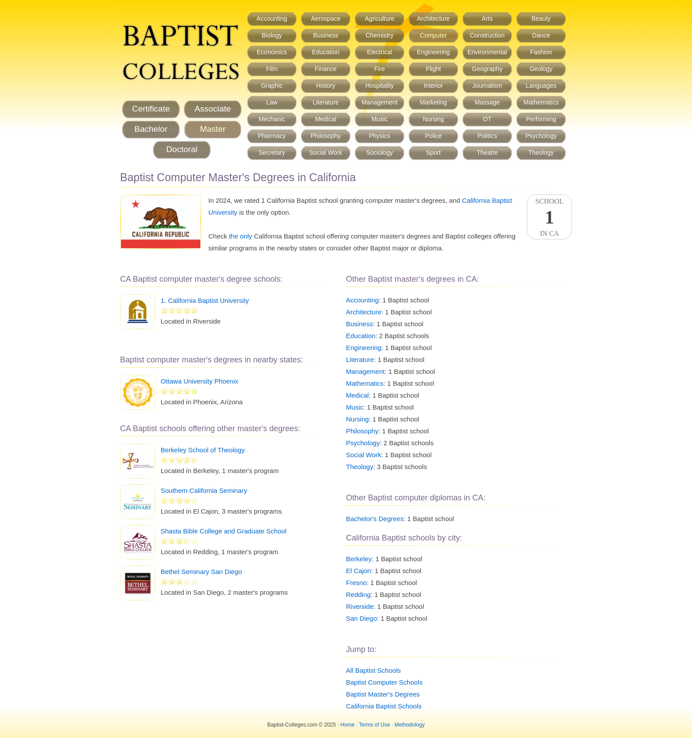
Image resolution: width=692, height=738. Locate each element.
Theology (541, 152)
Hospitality (379, 85)
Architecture (433, 18)
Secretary (272, 152)
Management (379, 102)
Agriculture (380, 18)
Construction (487, 35)
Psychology (541, 135)
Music (380, 119)
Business (325, 35)
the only (240, 236)
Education (325, 52)
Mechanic (272, 119)
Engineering (433, 52)
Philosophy (326, 135)
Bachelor (151, 129)
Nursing (433, 119)
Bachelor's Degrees (374, 518)
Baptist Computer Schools (384, 682)
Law (272, 102)
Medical (325, 119)
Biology (272, 35)
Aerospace (326, 18)
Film (272, 68)
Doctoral (182, 149)
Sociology (379, 152)
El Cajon (358, 570)
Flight (433, 68)
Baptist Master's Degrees (383, 694)
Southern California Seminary (204, 490)
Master (213, 129)
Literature (325, 102)
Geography (487, 68)
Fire (379, 68)
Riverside (360, 606)
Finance (326, 68)
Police (433, 135)
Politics (487, 135)
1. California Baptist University (205, 300)
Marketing (433, 102)
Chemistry (379, 35)
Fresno (356, 582)
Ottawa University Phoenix (199, 381)
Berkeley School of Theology (203, 450)
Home (347, 725)
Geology (541, 68)
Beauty (541, 18)
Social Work (325, 152)
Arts (487, 18)
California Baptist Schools (383, 706)
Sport (433, 152)
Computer (433, 35)
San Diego (361, 618)
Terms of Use (374, 725)
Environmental (487, 52)
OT (487, 119)
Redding (358, 594)
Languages (541, 85)
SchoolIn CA (549, 217)
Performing (541, 119)
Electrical (379, 52)
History (325, 85)
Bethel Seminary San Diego (201, 571)
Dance (541, 35)
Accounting (271, 18)
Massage (487, 102)
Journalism (487, 85)
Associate (213, 108)
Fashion (541, 52)
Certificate (151, 108)
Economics (272, 52)
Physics (379, 135)
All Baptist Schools (373, 670)
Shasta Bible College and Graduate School (223, 531)
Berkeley (359, 559)
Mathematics (540, 102)
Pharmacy (272, 135)
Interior (433, 85)
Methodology (410, 725)
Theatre (487, 152)
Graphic (271, 85)
